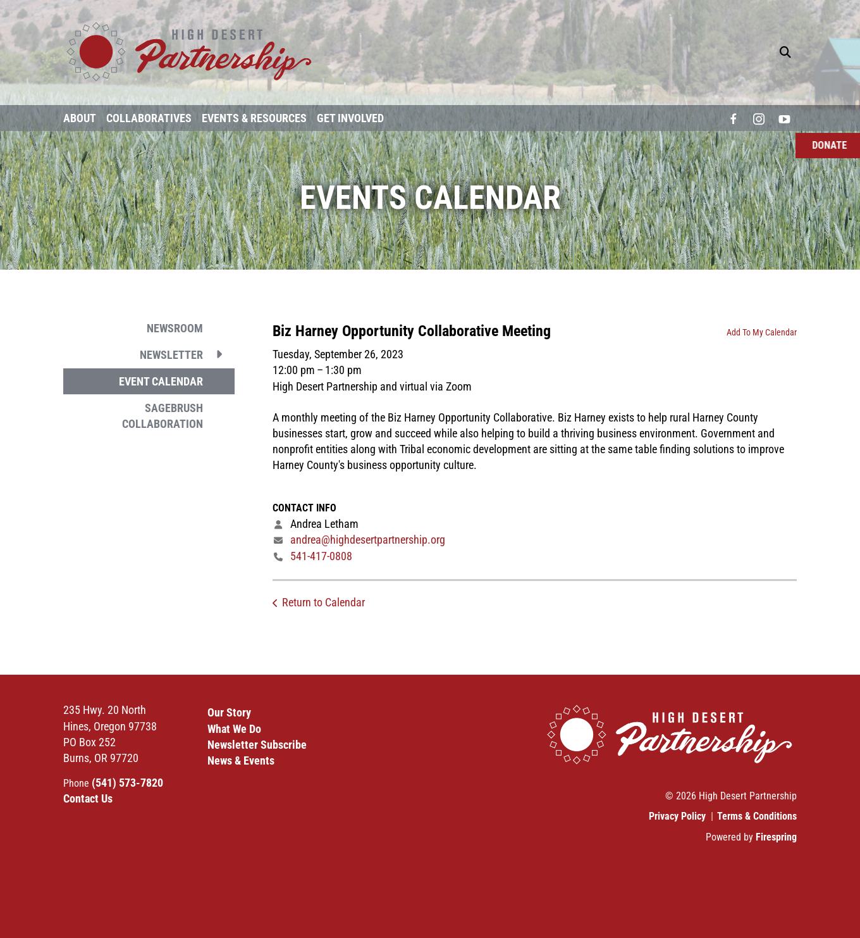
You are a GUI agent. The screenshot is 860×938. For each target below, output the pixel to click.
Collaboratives (149, 118)
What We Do (234, 728)
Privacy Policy (677, 816)
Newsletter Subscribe (257, 744)
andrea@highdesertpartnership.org (367, 539)
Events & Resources (254, 118)
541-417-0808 (321, 556)
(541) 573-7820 (127, 782)
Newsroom (175, 328)
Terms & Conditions (757, 816)
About (79, 118)
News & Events (240, 760)
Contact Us (88, 798)
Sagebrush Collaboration (162, 415)
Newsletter (187, 355)
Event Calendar (161, 381)
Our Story (229, 712)
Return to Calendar (323, 602)
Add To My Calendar (762, 332)
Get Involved (350, 118)
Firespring (776, 837)
